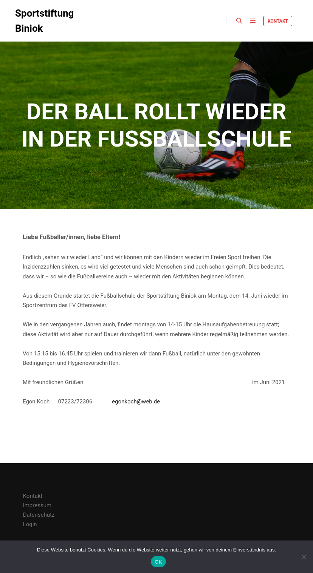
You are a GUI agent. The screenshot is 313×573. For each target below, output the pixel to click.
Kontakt (278, 21)
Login (30, 524)
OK (158, 562)
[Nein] (303, 557)
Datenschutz (39, 514)
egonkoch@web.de (136, 401)
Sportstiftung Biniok (44, 21)
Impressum (37, 505)
